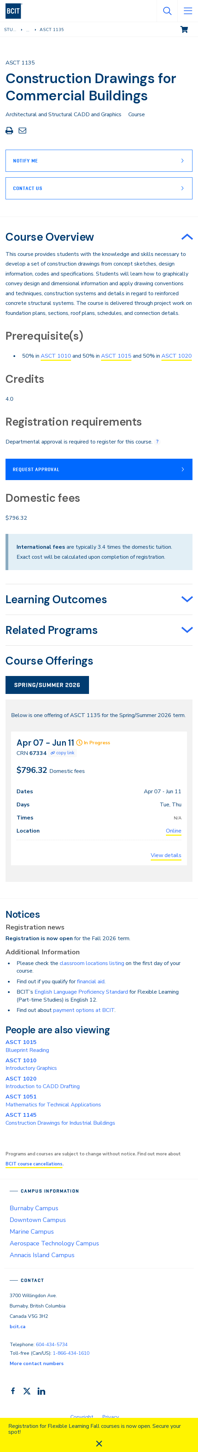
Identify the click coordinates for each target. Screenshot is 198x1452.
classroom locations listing (92, 963)
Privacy (110, 1417)
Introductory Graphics (31, 1064)
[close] (99, 1443)
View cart (189, 29)
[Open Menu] (187, 11)
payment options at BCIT (84, 1010)
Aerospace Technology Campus (54, 1243)
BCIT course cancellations (34, 1164)
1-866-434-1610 (71, 1353)
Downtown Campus (38, 1220)
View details (166, 855)
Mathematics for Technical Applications (53, 1100)
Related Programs (52, 630)
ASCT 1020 (176, 356)
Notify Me (25, 160)
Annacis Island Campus (42, 1255)
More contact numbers (36, 1363)
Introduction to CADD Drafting (43, 1082)
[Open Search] (167, 11)
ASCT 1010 (56, 356)
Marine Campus (32, 1231)
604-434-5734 (52, 1344)
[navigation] (17, 11)
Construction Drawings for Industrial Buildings (60, 1118)
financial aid (91, 981)
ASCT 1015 (116, 356)
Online (173, 831)
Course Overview (50, 237)
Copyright (81, 1417)
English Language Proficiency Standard (81, 992)
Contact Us (27, 188)
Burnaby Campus (34, 1208)
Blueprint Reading (27, 1046)
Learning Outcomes (56, 599)
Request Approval (36, 469)
